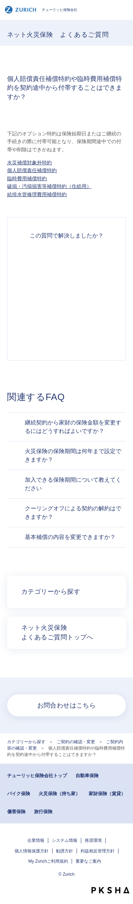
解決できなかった (66, 310)
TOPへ (124, 877)
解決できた (66, 259)
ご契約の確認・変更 (76, 741)
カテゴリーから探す (26, 741)
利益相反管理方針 (98, 851)
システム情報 (64, 840)
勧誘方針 (64, 851)
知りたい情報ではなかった (66, 335)
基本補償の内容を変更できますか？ (70, 537)
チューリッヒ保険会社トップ (37, 775)
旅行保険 (43, 811)
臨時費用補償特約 (27, 178)
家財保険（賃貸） (107, 793)
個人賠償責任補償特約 (32, 170)
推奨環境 (93, 840)
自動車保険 (87, 775)
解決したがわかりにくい (66, 284)
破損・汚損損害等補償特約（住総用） (49, 186)
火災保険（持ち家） (59, 793)
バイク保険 (18, 793)
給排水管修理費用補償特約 (37, 194)
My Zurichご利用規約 (48, 861)
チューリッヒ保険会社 (41, 10)
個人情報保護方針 (32, 851)
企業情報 (35, 840)
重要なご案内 (88, 861)
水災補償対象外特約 (29, 162)
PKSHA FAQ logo (110, 890)
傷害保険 (16, 811)
